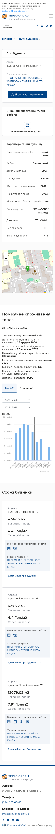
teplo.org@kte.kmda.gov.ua (15, 11)
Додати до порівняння (29, 94)
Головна (7, 39)
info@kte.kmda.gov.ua (15, 814)
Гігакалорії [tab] (26, 388)
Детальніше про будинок (24, 576)
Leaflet (48, 292)
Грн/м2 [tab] (9, 388)
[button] (27, 269)
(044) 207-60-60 (11, 802)
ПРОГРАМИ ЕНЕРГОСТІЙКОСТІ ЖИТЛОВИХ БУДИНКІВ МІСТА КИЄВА (25, 81)
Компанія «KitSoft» (17, 825)
